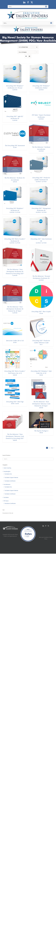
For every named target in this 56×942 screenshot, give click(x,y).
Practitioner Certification (10, 503)
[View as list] (29, 56)
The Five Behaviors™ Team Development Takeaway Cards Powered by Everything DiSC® (15, 436)
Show (23, 52)
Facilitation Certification (10, 481)
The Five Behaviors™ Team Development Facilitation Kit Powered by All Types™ (14, 309)
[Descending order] (36, 47)
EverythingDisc (7, 471)
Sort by (23, 47)
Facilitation (6, 497)
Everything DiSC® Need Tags (14, 402)
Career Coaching (7, 468)
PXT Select (6, 501)
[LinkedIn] (43, 526)
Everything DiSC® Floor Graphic (41, 311)
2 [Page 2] (49, 447)
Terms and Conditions (44, 537)
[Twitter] (48, 526)
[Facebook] (45, 526)
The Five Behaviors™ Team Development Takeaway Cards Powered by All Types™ (41, 404)
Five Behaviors (7, 484)
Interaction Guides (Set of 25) (15, 340)
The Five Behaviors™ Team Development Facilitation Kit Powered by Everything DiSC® (15, 271)
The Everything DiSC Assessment (15, 145)
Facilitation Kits (8, 474)
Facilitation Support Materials (11, 477)
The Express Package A (41, 431)
